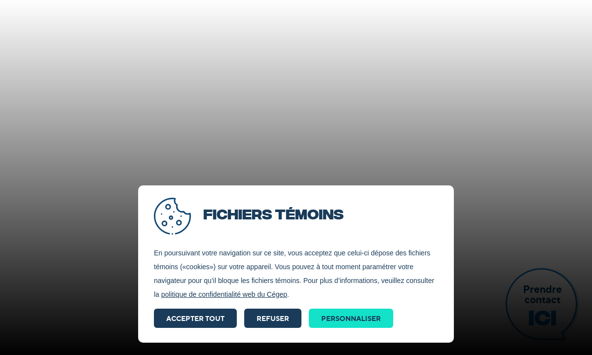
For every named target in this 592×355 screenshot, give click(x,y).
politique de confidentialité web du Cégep (224, 294)
